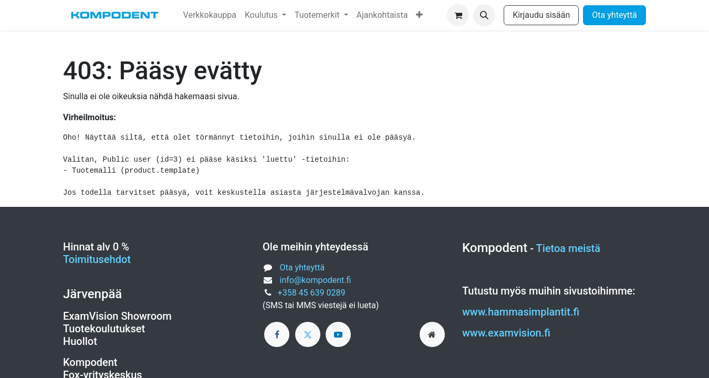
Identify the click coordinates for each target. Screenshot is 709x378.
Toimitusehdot (97, 259)
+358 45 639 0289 (312, 293)
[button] (484, 15)
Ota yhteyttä (614, 15)
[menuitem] (210, 15)
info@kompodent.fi (315, 280)
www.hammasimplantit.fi (520, 312)
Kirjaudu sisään (541, 15)
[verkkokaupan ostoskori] (458, 15)
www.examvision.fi (506, 333)
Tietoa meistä (568, 248)
